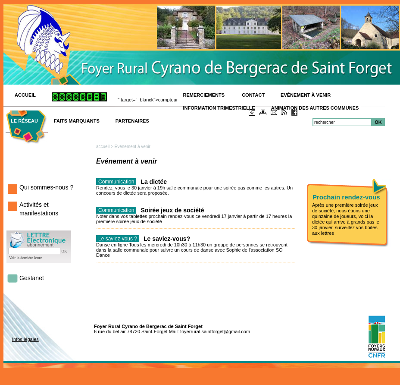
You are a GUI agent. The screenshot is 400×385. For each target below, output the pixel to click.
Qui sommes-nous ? (46, 187)
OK (378, 122)
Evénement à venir (306, 95)
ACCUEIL (25, 95)
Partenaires (132, 120)
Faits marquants (77, 120)
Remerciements (204, 95)
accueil (102, 146)
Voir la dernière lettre (25, 258)
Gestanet (31, 278)
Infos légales (25, 339)
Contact (253, 95)
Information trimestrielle (219, 107)
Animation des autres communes (315, 107)
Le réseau (24, 120)
